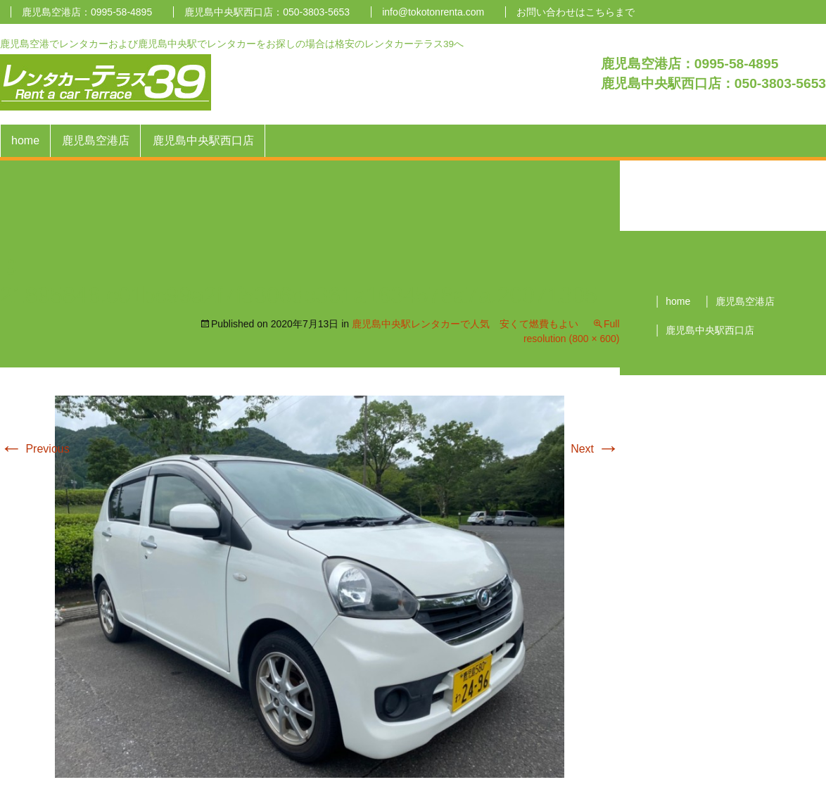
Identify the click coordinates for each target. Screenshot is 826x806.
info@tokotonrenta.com (433, 12)
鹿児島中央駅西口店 (203, 140)
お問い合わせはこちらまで (575, 12)
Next (595, 449)
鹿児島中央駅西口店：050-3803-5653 (267, 12)
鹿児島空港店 (95, 140)
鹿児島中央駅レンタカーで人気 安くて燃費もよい (465, 323)
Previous (35, 449)
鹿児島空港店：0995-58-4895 (87, 12)
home (25, 140)
